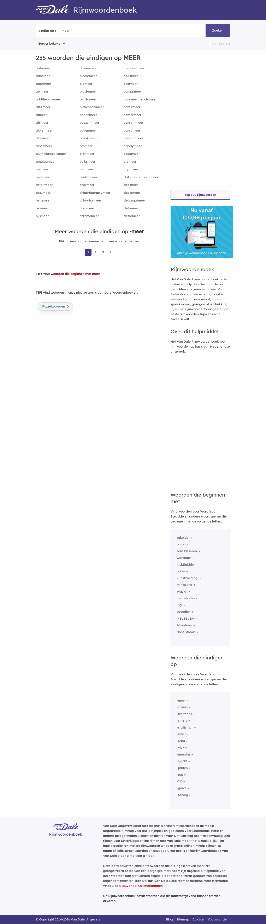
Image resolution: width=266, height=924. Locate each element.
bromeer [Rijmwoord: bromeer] (86, 146)
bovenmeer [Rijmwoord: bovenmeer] (88, 130)
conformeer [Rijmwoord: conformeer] (132, 115)
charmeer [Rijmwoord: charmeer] (87, 185)
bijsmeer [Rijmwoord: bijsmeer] (42, 216)
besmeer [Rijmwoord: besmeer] (42, 208)
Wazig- (182, 591)
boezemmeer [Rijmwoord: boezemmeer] (89, 123)
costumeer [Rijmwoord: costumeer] (132, 154)
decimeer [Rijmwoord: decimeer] (131, 185)
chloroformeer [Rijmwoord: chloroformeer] (90, 200)
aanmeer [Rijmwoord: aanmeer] (43, 76)
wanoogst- (185, 558)
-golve (182, 788)
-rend (181, 741)
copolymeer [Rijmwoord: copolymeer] (133, 146)
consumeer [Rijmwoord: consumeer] (132, 130)
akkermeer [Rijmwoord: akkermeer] (44, 130)
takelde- (183, 538)
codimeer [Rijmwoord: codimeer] (131, 76)
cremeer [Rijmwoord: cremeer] (130, 162)
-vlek (180, 747)
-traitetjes (184, 714)
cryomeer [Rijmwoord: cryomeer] (131, 169)
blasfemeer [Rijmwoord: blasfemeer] (88, 91)
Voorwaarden (218, 919)
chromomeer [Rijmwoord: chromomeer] (89, 216)
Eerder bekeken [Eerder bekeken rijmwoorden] (50, 43)
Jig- (180, 605)
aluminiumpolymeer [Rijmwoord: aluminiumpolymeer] (51, 154)
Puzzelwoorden (55, 306)
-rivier (181, 734)
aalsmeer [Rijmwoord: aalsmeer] (43, 68)
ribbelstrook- (186, 632)
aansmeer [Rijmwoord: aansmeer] (43, 84)
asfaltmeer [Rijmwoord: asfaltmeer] (44, 185)
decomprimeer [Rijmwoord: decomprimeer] (135, 200)
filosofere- (184, 625)
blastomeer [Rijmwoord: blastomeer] (88, 99)
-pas (180, 774)
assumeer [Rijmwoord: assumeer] (43, 193)
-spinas (182, 707)
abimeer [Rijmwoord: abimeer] (42, 91)
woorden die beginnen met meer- (76, 274)
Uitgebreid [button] (222, 44)
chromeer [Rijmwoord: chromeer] (87, 208)
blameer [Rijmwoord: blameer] (86, 84)
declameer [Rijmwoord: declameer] (132, 193)
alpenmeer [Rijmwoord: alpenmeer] (44, 146)
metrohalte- (186, 598)
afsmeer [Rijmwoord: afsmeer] (42, 123)
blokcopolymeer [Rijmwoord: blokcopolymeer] (92, 107)
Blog (169, 919)
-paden (182, 768)
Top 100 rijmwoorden (200, 195)
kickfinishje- (186, 564)
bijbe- (181, 571)
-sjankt (182, 761)
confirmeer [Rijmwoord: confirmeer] (132, 107)
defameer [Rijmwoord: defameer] (131, 208)
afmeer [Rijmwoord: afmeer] (41, 115)
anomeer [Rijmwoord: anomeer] (42, 177)
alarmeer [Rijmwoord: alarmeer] (43, 138)
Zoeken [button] (218, 30)
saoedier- (184, 612)
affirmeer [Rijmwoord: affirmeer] (43, 107)
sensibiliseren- (187, 551)
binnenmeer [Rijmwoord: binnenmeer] (89, 68)
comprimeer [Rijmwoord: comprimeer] (133, 91)
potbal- (182, 544)
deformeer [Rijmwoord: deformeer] (132, 216)
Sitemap (182, 919)
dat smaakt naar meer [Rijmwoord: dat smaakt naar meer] (141, 177)
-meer (181, 700)
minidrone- (185, 585)
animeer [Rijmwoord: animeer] (42, 169)
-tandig (182, 795)
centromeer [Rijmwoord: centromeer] (88, 177)
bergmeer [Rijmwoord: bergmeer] (43, 200)
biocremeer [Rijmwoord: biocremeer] (88, 76)
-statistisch (185, 727)
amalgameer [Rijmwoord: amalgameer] (46, 162)
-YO (179, 781)
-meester (183, 754)
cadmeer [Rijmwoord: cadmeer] (86, 169)
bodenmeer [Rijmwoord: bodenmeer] (88, 115)
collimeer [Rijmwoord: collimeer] (131, 84)
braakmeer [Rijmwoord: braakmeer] (88, 138)
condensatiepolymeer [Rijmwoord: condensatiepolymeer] (140, 99)
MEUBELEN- (186, 618)
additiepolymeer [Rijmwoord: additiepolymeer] (48, 99)
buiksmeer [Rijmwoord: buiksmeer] (87, 162)
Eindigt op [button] (46, 31)
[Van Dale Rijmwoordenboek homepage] (54, 10)
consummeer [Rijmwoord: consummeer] (133, 138)
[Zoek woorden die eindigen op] (82, 30)
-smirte (182, 721)
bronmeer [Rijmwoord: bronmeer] (87, 154)
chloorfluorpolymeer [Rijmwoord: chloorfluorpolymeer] (95, 193)
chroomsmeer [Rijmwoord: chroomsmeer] (134, 68)
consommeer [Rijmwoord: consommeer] (133, 123)
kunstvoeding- (188, 578)
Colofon (198, 919)
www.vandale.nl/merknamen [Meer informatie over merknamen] (141, 886)
